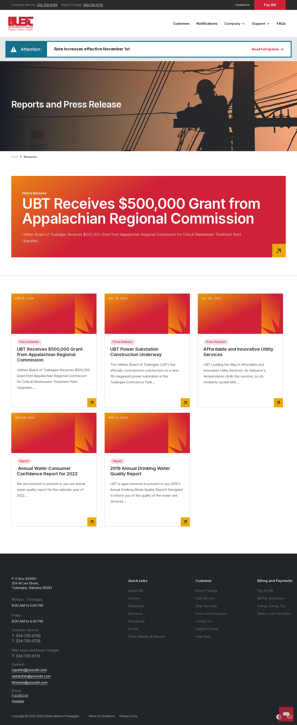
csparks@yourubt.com (29, 670)
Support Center (207, 629)
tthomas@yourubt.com (29, 682)
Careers (134, 598)
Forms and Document (211, 613)
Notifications (207, 23)
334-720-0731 (93, 5)
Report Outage (206, 591)
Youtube (18, 701)
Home (14, 156)
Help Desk (203, 636)
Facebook (20, 695)
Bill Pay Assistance (270, 598)
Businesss (135, 613)
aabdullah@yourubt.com (31, 676)
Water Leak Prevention (274, 613)
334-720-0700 (47, 5)
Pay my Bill (265, 591)
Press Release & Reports (146, 636)
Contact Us (242, 5)
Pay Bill (270, 5)
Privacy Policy (128, 716)
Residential (136, 621)
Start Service (205, 598)
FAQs (281, 23)
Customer (181, 23)
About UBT (136, 591)
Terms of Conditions (101, 716)
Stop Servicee (206, 606)
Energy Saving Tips (271, 606)
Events (133, 629)
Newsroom (136, 606)
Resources (30, 156)
